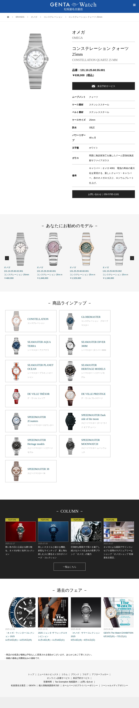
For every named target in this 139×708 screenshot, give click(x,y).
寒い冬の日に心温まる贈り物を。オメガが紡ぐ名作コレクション (20, 484)
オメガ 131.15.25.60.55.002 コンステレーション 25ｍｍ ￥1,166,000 (119, 256)
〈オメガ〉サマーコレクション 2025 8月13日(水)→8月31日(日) (86, 566)
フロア (85, 622)
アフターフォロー (100, 622)
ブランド (75, 622)
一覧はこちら (69, 514)
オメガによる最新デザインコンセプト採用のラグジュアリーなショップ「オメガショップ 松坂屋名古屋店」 (119, 486)
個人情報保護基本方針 (49, 633)
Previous (7, 258)
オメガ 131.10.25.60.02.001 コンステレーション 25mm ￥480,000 (20, 256)
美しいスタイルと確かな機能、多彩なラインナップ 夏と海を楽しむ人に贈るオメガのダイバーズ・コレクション (53, 486)
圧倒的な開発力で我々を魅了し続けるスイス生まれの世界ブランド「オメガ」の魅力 (86, 484)
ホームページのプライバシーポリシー (80, 633)
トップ (31, 622)
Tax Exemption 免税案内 (66, 629)
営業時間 (47, 629)
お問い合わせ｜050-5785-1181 (103, 194)
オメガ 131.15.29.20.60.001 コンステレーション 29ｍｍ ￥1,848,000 (53, 256)
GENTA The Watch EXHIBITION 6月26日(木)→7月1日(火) (119, 565)
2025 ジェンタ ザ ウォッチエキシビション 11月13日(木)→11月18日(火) (53, 566)
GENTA (32, 633)
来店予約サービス (103, 86)
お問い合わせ (86, 629)
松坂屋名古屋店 (18, 633)
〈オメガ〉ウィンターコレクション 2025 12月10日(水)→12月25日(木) (20, 566)
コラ (63, 622)
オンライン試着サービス (58, 625)
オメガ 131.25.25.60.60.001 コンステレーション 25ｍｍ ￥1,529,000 (86, 256)
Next (132, 258)
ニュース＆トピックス (48, 622)
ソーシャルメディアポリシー (114, 633)
